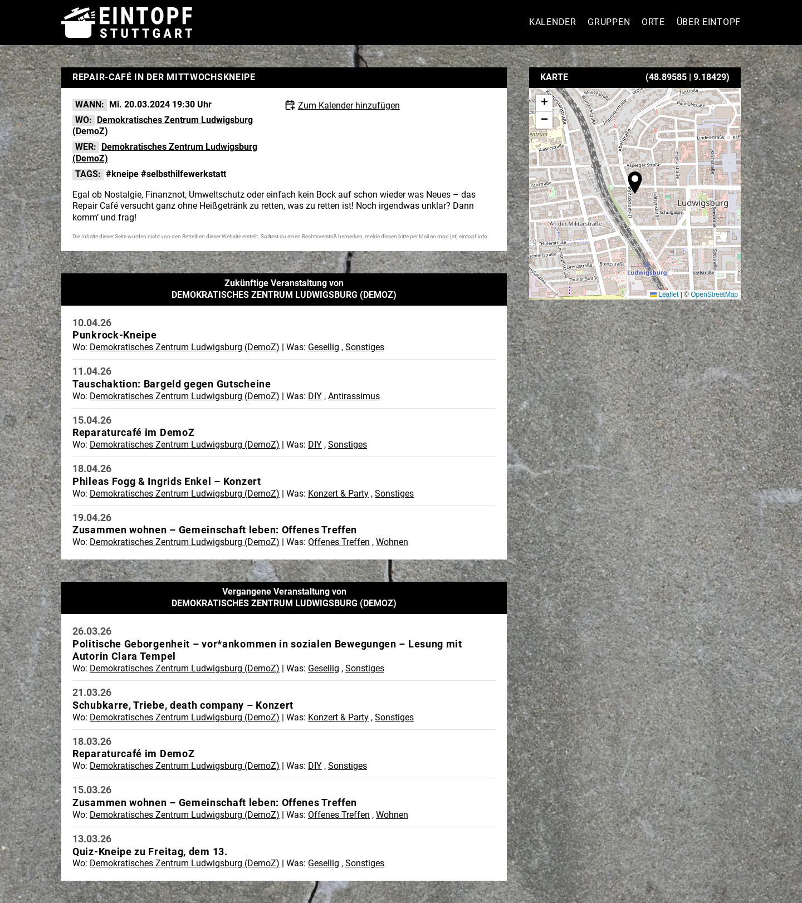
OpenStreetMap (714, 294)
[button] (635, 182)
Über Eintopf (709, 22)
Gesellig (323, 347)
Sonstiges (364, 347)
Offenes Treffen (339, 542)
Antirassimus (354, 396)
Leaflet (664, 294)
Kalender (552, 22)
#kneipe (122, 174)
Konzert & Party (338, 493)
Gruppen (609, 22)
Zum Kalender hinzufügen (349, 105)
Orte (653, 22)
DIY (315, 396)
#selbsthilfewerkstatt (183, 174)
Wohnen (392, 542)
